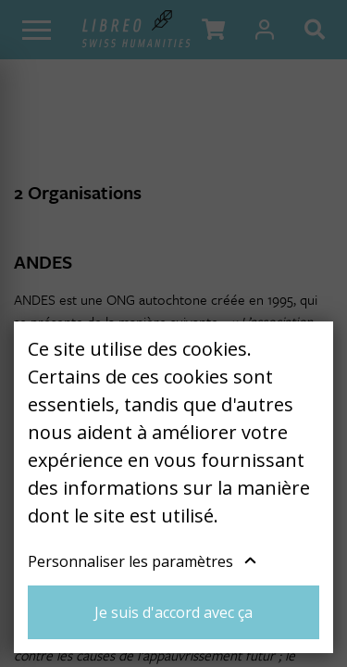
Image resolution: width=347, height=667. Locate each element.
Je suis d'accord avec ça (173, 612)
